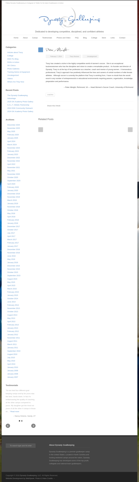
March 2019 (12, 200)
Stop (21, 421)
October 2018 (12, 210)
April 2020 (11, 184)
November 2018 (13, 207)
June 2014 (11, 302)
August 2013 (12, 315)
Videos (10, 79)
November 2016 (13, 253)
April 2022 (11, 164)
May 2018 (11, 213)
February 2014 (13, 305)
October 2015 (12, 272)
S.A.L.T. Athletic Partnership (18, 105)
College (94, 38)
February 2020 (13, 187)
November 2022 (13, 161)
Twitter (125, 3)
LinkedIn (119, 105)
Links (112, 38)
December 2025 (13, 125)
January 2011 (12, 348)
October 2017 (12, 230)
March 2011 (12, 344)
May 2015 (11, 282)
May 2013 (11, 318)
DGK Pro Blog (12, 59)
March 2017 (12, 239)
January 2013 (12, 328)
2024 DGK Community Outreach (20, 108)
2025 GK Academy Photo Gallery (20, 102)
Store (104, 38)
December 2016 (13, 249)
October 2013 (12, 312)
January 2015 (12, 295)
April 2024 (11, 141)
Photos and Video (63, 38)
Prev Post (40, 129)
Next (33, 426)
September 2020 (13, 181)
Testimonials (47, 38)
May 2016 (11, 259)
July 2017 (11, 233)
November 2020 (13, 174)
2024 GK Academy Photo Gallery (20, 111)
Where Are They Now (15, 82)
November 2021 (13, 167)
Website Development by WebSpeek (20, 478)
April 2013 (11, 321)
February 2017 (13, 243)
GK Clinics (11, 65)
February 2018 (13, 220)
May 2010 (11, 361)
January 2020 (12, 190)
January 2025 (12, 138)
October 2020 (12, 177)
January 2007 (12, 377)
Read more (14, 411)
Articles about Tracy (15, 52)
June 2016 (11, 256)
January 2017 (12, 246)
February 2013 (13, 325)
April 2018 (11, 217)
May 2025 (11, 131)
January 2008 (12, 374)
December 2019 (13, 194)
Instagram (130, 3)
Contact (122, 38)
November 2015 (13, 269)
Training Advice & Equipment (18, 72)
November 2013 (13, 308)
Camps (35, 38)
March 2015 (12, 289)
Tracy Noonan (74, 56)
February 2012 (13, 331)
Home (16, 38)
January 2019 (12, 203)
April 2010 (11, 364)
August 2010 (12, 354)
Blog (85, 38)
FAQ (77, 38)
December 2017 (13, 226)
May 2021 (11, 171)
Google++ (125, 105)
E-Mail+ (130, 105)
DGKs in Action (13, 62)
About (25, 38)
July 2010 (11, 358)
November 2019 (13, 197)
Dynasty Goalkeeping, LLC (30, 475)
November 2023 (13, 148)
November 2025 (13, 128)
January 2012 (12, 335)
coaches (50, 95)
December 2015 (13, 266)
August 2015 (12, 279)
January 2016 (12, 262)
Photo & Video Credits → (45, 478)
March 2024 (12, 145)
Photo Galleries (13, 69)
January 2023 (12, 154)
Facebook (109, 105)
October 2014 (12, 298)
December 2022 (13, 158)
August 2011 (12, 341)
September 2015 (13, 276)
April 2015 (11, 285)
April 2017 (11, 236)
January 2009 (12, 371)
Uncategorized (13, 75)
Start (19, 421)
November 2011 (13, 338)
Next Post (130, 129)
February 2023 (13, 151)
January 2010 (12, 367)
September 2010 (13, 351)
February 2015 (13, 292)
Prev (8, 426)
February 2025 (13, 135)
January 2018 (12, 223)
